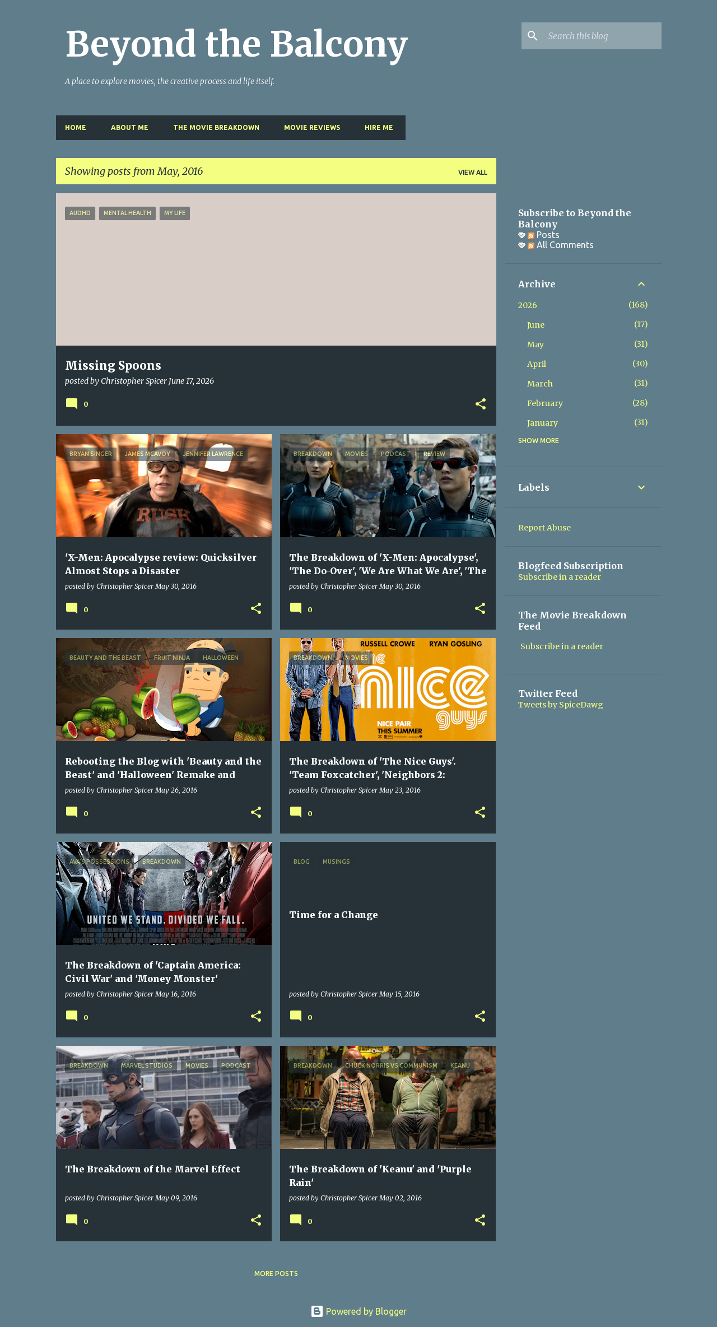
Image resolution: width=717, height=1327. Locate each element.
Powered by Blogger (358, 1311)
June (535, 325)
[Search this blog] (603, 35)
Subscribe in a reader (559, 577)
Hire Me (379, 127)
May (535, 344)
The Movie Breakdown (216, 127)
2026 (527, 305)
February (545, 403)
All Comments (561, 245)
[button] (480, 405)
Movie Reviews (312, 127)
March (540, 384)
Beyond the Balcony (236, 44)
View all (472, 172)
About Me (129, 127)
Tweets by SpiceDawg (560, 705)
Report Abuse (544, 528)
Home (75, 127)
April (536, 364)
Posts (544, 235)
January (542, 423)
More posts (276, 1273)
